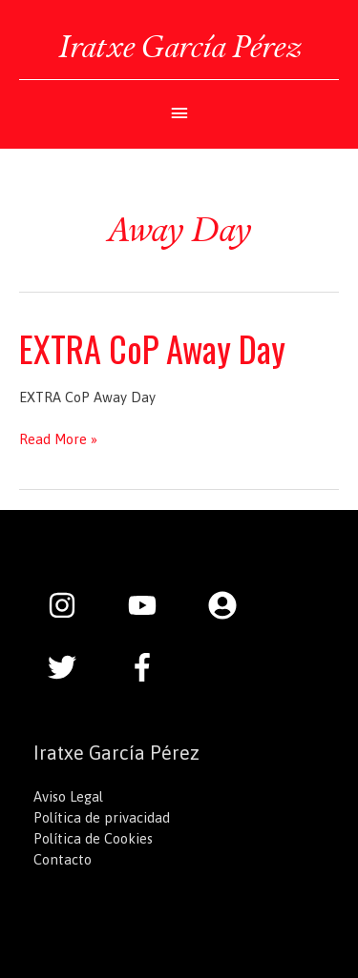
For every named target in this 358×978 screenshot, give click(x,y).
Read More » (58, 439)
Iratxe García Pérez (179, 46)
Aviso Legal (68, 796)
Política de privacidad (101, 817)
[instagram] (71, 605)
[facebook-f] (147, 667)
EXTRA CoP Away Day (152, 348)
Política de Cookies (93, 838)
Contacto (62, 859)
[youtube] (152, 605)
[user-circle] (232, 605)
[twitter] (71, 667)
